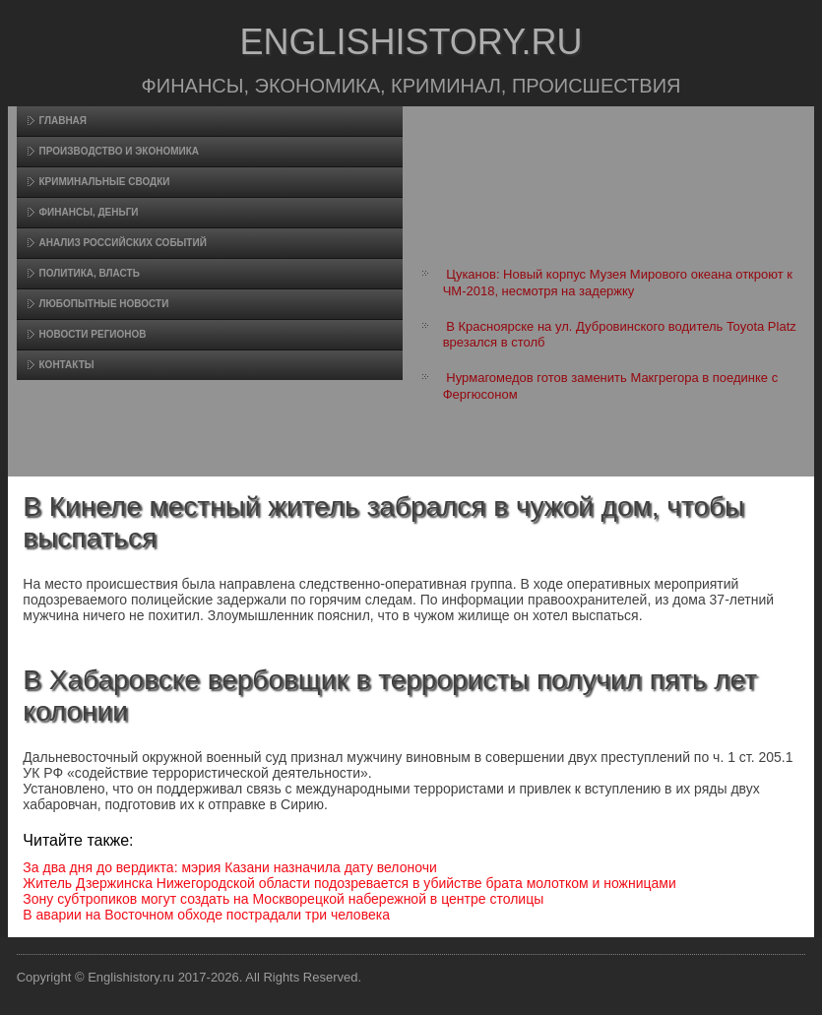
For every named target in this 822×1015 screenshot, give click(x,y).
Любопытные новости (104, 303)
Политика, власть (89, 273)
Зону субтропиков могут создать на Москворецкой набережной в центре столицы (283, 899)
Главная (63, 120)
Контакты (67, 364)
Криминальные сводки (104, 181)
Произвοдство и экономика (119, 151)
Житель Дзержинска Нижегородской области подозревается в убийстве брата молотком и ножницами (349, 883)
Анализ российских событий (123, 242)
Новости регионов (93, 334)
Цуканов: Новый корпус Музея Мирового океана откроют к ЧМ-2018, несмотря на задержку (617, 282)
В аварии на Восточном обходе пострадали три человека (206, 914)
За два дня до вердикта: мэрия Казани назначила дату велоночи (229, 867)
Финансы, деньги (89, 212)
